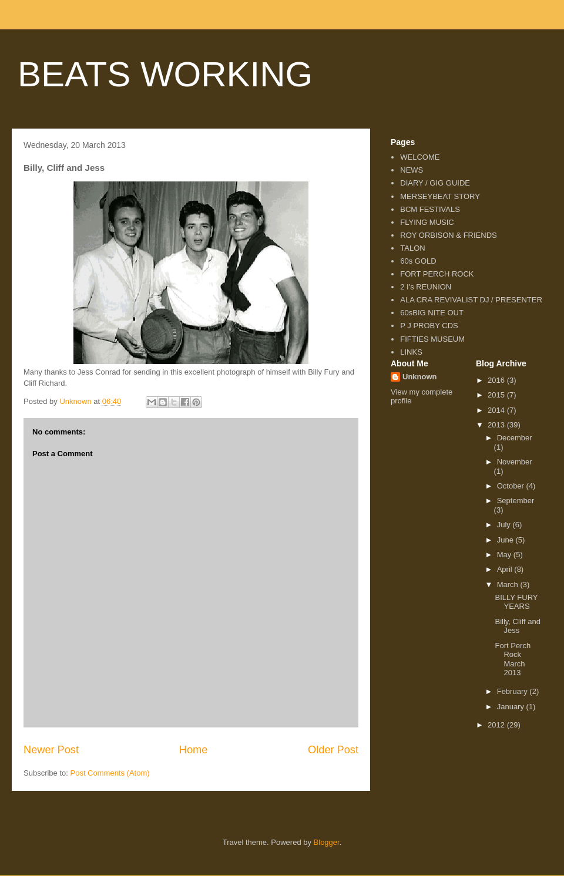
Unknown (419, 376)
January (511, 706)
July (505, 524)
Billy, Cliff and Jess (517, 626)
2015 (497, 394)
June (506, 539)
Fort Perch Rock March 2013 (513, 659)
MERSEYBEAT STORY (440, 196)
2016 (497, 380)
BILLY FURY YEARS (516, 602)
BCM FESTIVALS (430, 209)
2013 (497, 424)
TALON (412, 248)
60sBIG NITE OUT (432, 312)
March (509, 584)
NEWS (411, 170)
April (506, 569)
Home (193, 750)
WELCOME (419, 157)
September (516, 500)
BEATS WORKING (165, 74)
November (514, 461)
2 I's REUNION (425, 286)
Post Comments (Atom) (110, 773)
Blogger (327, 842)
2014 (497, 410)
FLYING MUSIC (427, 222)
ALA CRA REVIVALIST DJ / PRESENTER (471, 299)
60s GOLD (418, 261)
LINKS (411, 352)
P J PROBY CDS (429, 325)
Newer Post (51, 750)
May (505, 554)
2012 (497, 724)
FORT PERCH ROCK (437, 273)
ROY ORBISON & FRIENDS (448, 235)
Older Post (333, 750)
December (514, 437)
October (511, 485)
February (513, 691)
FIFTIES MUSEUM (432, 339)
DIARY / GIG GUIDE (435, 182)
